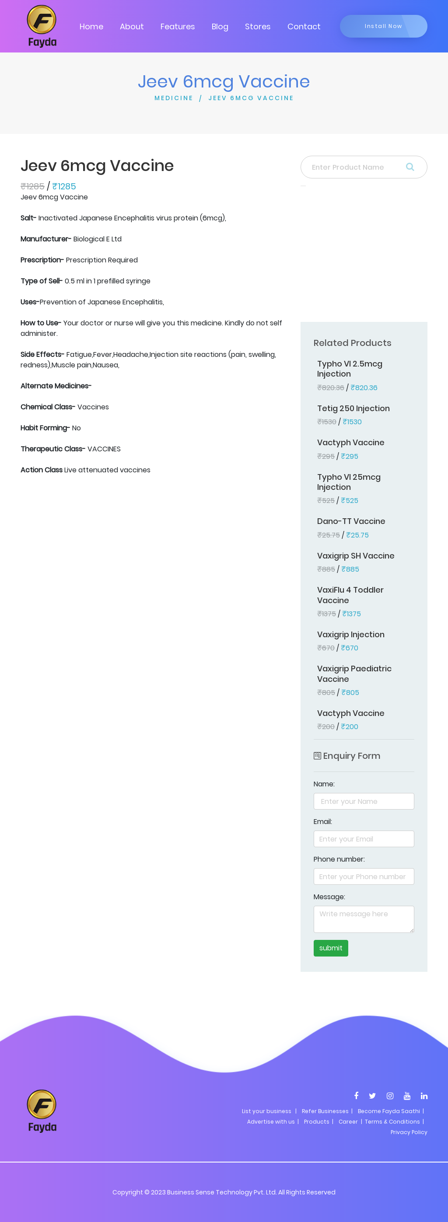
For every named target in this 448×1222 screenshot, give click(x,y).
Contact (304, 26)
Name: (324, 784)
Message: (329, 897)
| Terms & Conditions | (392, 1121)
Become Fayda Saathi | (391, 1111)
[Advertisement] (364, 256)
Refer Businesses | (327, 1111)
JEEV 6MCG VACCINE (251, 98)
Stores (258, 26)
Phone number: (339, 859)
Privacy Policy (409, 1132)
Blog (220, 26)
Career (348, 1121)
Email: (323, 822)
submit (331, 948)
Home (91, 26)
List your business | (269, 1111)
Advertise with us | (273, 1121)
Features (178, 26)
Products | (318, 1121)
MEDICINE (173, 98)
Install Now (383, 26)
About (132, 26)
